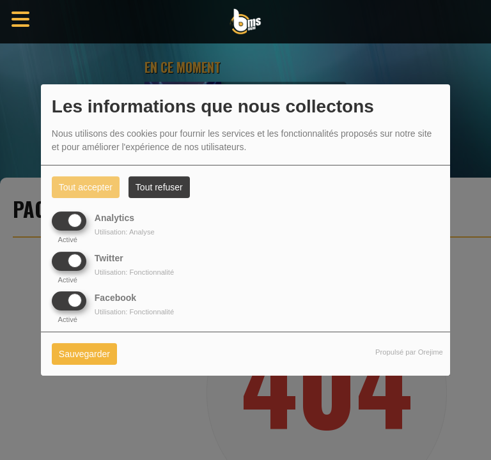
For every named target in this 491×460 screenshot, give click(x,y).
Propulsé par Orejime (409, 352)
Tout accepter (86, 187)
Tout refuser (159, 187)
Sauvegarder (84, 354)
